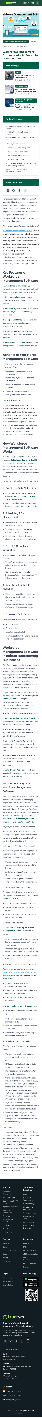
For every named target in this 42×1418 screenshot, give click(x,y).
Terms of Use (7, 1278)
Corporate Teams (30, 1213)
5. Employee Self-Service (14, 160)
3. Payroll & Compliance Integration (18, 152)
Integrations (7, 1232)
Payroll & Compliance (10, 1207)
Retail (25, 1194)
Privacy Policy (8, 1281)
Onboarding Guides (30, 1250)
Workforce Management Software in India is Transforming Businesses (20, 164)
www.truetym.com (21, 1413)
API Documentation (30, 1254)
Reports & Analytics (10, 1229)
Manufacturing (28, 1204)
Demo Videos (28, 1267)
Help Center (27, 1243)
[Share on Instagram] (13, 190)
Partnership (7, 1261)
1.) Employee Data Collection (16, 144)
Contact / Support (9, 1250)
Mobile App (7, 1225)
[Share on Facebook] (19, 190)
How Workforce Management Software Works (20, 139)
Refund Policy (8, 1285)
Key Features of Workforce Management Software (20, 127)
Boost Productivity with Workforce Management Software (18, 170)
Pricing (5, 1258)
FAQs (25, 1247)
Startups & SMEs (29, 1222)
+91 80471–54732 (28, 3)
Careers (6, 1247)
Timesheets (7, 1216)
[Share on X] (25, 190)
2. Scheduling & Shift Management (18, 148)
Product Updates (29, 1263)
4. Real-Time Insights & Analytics (17, 156)
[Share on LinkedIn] (7, 190)
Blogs (5, 1254)
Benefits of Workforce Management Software (18, 133)
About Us (6, 1243)
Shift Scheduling (9, 1197)
